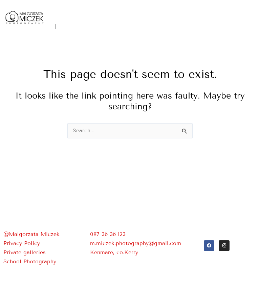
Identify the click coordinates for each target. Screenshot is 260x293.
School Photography (29, 261)
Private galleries (24, 252)
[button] (154, 26)
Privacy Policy (21, 243)
